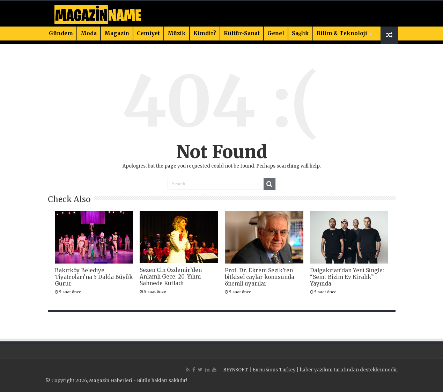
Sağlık (300, 33)
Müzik (177, 33)
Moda (89, 33)
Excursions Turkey (274, 370)
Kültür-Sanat (242, 33)
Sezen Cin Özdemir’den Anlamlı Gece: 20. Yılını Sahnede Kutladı (171, 277)
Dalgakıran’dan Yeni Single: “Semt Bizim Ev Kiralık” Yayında (347, 277)
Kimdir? (204, 33)
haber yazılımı (316, 370)
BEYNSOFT (235, 370)
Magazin (116, 33)
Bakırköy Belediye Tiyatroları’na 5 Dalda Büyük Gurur (94, 277)
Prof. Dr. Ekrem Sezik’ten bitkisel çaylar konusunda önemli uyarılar (259, 277)
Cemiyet (148, 33)
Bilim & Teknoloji (342, 33)
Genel (275, 33)
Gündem (61, 33)
